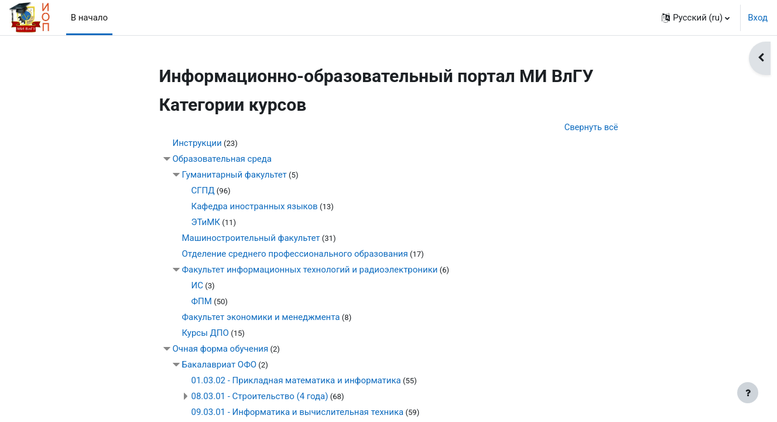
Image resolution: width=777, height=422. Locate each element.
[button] (695, 17)
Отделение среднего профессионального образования (295, 254)
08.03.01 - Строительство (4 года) (259, 397)
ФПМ (201, 302)
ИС (197, 286)
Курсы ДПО (205, 333)
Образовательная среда (222, 159)
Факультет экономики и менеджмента (261, 317)
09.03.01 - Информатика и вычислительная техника (297, 412)
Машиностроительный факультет (251, 238)
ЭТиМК (205, 222)
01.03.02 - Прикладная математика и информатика (296, 381)
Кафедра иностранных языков (254, 207)
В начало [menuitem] (89, 17)
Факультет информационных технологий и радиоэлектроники (310, 270)
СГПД (203, 191)
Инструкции (197, 143)
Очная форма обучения (221, 349)
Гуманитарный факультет (234, 175)
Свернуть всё (590, 127)
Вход (758, 17)
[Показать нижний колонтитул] (747, 392)
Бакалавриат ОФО (219, 365)
